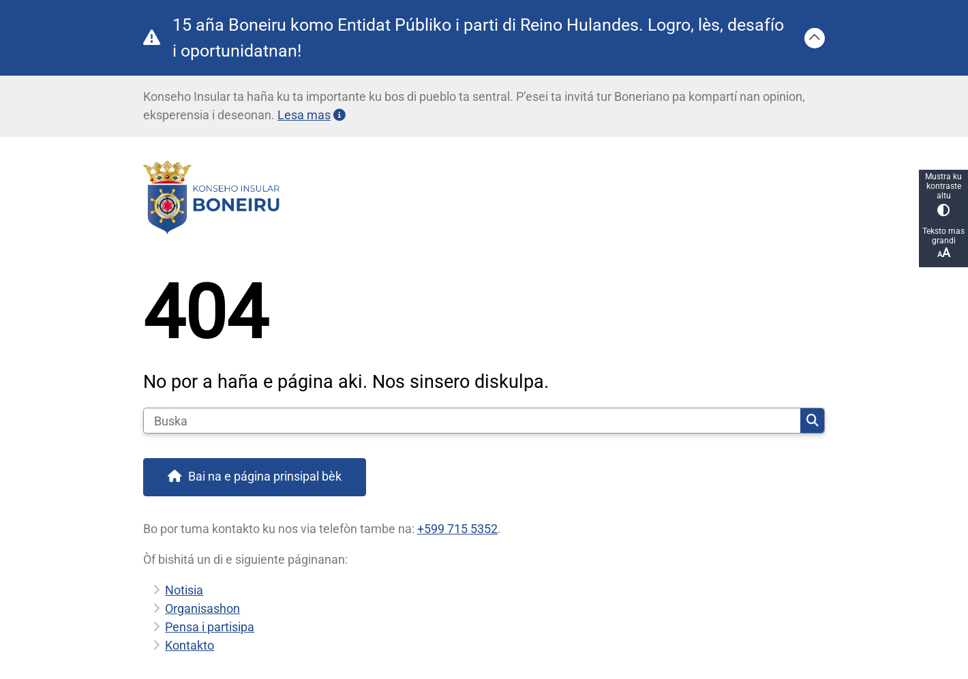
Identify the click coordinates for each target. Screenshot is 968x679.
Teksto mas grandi (943, 243)
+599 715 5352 (457, 529)
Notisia (184, 590)
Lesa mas (311, 115)
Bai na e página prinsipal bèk (265, 476)
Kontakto (189, 645)
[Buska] (472, 420)
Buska (812, 420)
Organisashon (202, 608)
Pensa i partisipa (209, 627)
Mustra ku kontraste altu (943, 194)
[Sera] (814, 38)
